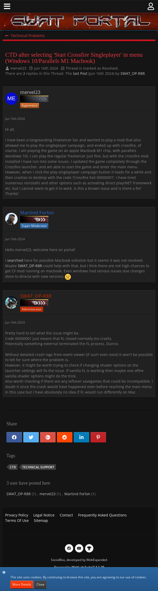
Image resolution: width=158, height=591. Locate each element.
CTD (13, 467)
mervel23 (18, 68)
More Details (21, 584)
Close (40, 584)
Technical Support (38, 467)
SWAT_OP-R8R (133, 73)
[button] (7, 6)
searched (15, 260)
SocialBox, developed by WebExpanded (79, 560)
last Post (80, 73)
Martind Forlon (77, 493)
